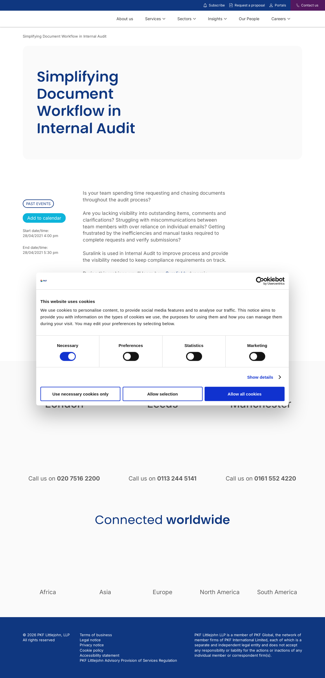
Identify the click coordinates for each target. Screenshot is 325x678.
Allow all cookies (245, 394)
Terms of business (96, 635)
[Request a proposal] (231, 5)
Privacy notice (92, 645)
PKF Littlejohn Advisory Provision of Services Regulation (128, 660)
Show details (260, 376)
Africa (48, 592)
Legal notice (90, 640)
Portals (280, 5)
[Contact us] (294, 5)
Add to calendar (44, 218)
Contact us (309, 5)
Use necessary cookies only (80, 394)
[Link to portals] (271, 5)
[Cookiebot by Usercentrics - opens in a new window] (260, 281)
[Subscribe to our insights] (205, 5)
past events (38, 203)
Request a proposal (250, 5)
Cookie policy (91, 650)
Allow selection (162, 394)
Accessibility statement (99, 655)
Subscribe (217, 5)
